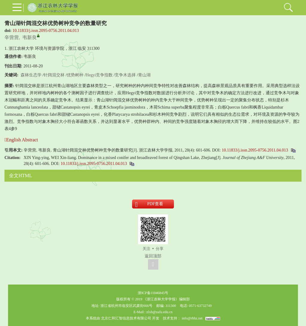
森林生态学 (31, 75)
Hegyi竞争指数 (99, 75)
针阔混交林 (54, 75)
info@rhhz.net (192, 318)
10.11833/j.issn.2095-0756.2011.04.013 (46, 30)
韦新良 (29, 37)
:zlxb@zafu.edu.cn (159, 312)
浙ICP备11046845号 (153, 293)
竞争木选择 (125, 75)
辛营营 (11, 37)
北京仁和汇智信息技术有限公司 (126, 318)
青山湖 (144, 75)
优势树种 (75, 75)
